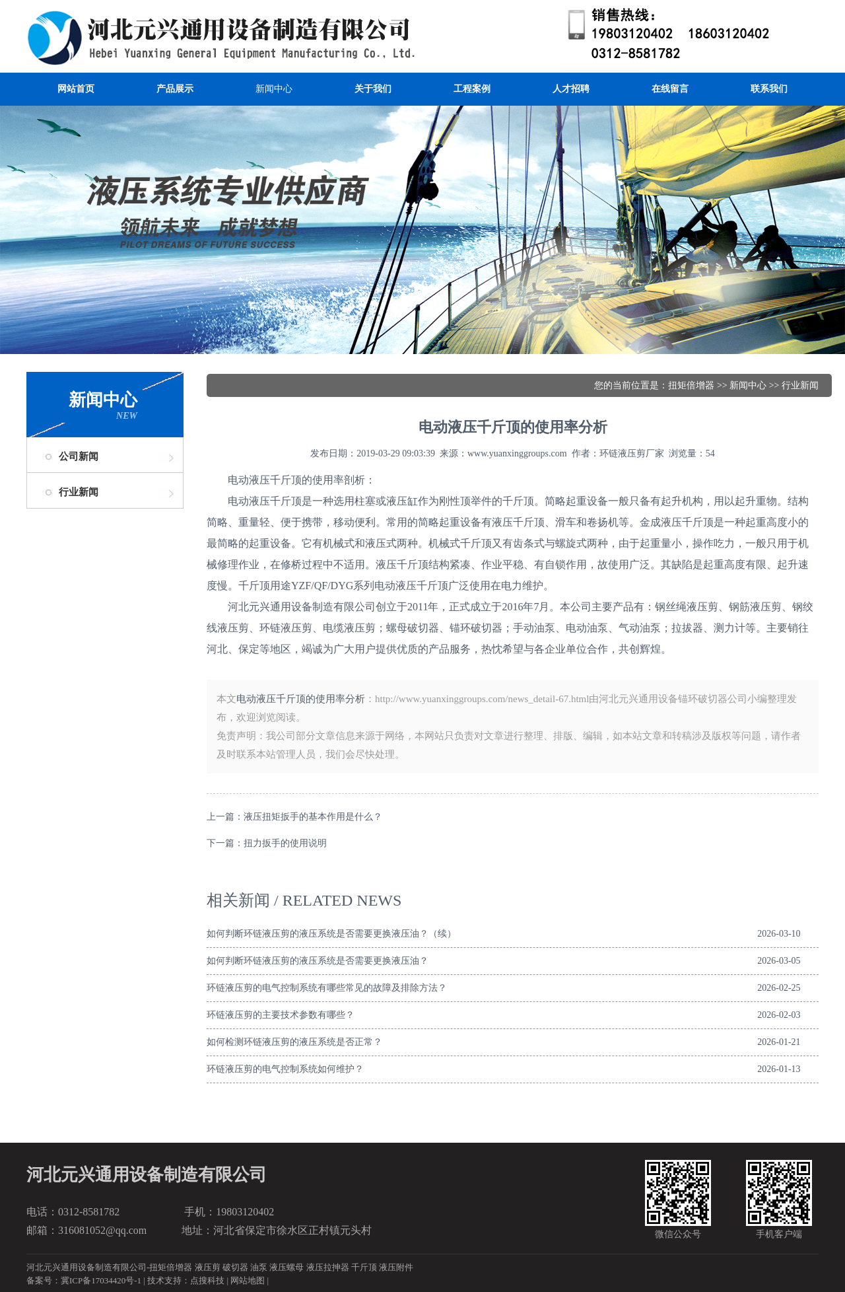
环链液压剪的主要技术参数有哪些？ (281, 1015)
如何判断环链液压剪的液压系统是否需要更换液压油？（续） (331, 934)
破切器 (235, 1267)
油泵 (258, 1267)
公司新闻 (78, 456)
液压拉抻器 (327, 1267)
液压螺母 (286, 1267)
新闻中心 (273, 89)
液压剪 (207, 1267)
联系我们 (769, 89)
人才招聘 (571, 89)
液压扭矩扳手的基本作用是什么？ (313, 817)
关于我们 (373, 89)
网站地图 (247, 1280)
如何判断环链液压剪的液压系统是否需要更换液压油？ (317, 961)
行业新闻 (78, 492)
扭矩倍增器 (691, 385)
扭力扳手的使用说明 (285, 843)
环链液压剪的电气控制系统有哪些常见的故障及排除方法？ (327, 988)
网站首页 (75, 89)
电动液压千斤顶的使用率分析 (300, 699)
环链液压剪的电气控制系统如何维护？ (285, 1069)
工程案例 (472, 89)
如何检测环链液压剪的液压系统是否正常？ (294, 1042)
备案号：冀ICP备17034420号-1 (83, 1280)
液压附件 (396, 1267)
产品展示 (174, 89)
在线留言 (670, 89)
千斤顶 (364, 1267)
